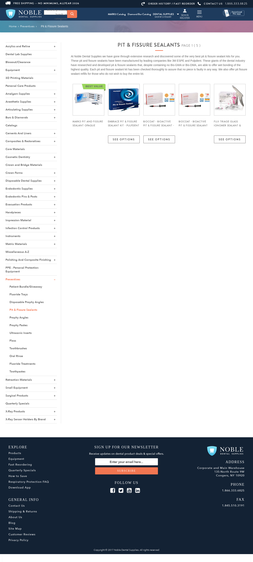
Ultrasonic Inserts (20, 333)
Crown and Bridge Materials (24, 165)
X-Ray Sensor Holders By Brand (26, 419)
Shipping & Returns (22, 511)
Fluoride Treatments (22, 364)
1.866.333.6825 (236, 3)
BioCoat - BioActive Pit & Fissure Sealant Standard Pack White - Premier (194, 127)
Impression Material (18, 220)
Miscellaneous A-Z (17, 252)
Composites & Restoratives (23, 141)
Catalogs (11, 125)
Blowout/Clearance (18, 62)
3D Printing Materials (19, 78)
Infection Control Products (23, 228)
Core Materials (15, 149)
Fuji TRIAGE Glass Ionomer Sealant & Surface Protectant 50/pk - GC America (228, 127)
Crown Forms (14, 173)
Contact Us (16, 506)
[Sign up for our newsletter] (126, 461)
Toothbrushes (18, 348)
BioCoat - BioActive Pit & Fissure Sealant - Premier (158, 125)
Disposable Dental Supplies (24, 181)
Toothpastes (17, 371)
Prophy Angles (18, 317)
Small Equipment (17, 388)
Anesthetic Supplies (18, 102)
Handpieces (13, 212)
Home (13, 26)
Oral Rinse (16, 356)
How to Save (17, 476)
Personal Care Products (21, 86)
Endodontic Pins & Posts (21, 196)
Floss (12, 341)
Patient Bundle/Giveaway (25, 287)
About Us (15, 517)
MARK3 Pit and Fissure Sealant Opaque (88, 123)
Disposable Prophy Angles (26, 302)
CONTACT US (210, 4)
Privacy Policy (18, 540)
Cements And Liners (18, 133)
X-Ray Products (15, 411)
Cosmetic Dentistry (18, 157)
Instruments (13, 236)
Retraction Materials (19, 380)
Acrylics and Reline (18, 46)
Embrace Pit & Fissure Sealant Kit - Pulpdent (123, 123)
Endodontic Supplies (19, 189)
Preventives (13, 279)
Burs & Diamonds (17, 117)
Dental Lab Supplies (19, 54)
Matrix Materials (16, 244)
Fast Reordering (20, 465)
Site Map (15, 529)
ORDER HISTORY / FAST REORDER (168, 4)
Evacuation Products (19, 204)
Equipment (13, 70)
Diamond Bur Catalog (139, 14)
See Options (124, 139)
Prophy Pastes (18, 325)
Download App (19, 487)
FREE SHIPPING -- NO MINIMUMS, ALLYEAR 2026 (42, 3)
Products (14, 453)
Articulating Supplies (19, 109)
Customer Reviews (21, 534)
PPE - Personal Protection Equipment (22, 269)
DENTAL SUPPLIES (166, 14)
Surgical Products (17, 396)
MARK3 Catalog (117, 14)
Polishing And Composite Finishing (28, 260)
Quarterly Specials (17, 403)
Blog (11, 523)
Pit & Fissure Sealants (23, 310)
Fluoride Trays (18, 294)
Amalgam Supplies (18, 94)
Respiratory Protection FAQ (28, 482)
